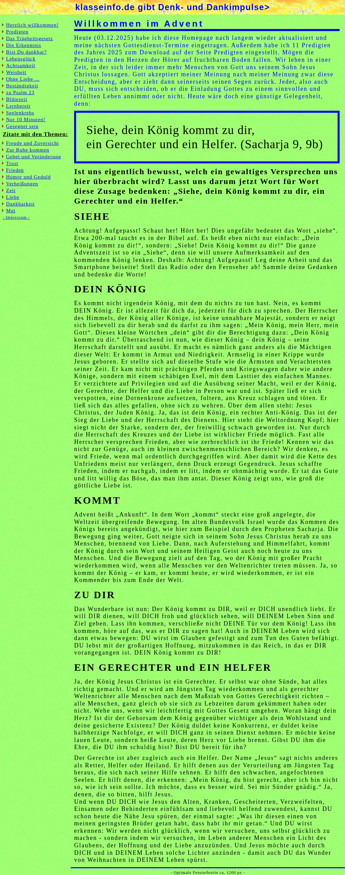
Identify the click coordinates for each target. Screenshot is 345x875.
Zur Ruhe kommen (27, 150)
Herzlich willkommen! (32, 25)
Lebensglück (21, 58)
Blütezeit (16, 99)
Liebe (12, 197)
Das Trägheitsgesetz (29, 38)
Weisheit (16, 72)
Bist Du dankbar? (26, 52)
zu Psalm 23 (20, 92)
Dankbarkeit (20, 204)
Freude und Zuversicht (32, 143)
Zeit (10, 190)
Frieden (15, 170)
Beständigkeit (22, 85)
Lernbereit (18, 106)
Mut (10, 210)
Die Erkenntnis (23, 45)
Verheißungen (22, 183)
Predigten (17, 31)
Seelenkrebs (20, 112)
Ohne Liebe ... (22, 79)
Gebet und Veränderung (33, 156)
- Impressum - (16, 217)
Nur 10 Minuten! (25, 119)
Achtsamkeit (20, 65)
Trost (12, 163)
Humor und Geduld (28, 177)
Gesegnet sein (22, 126)
